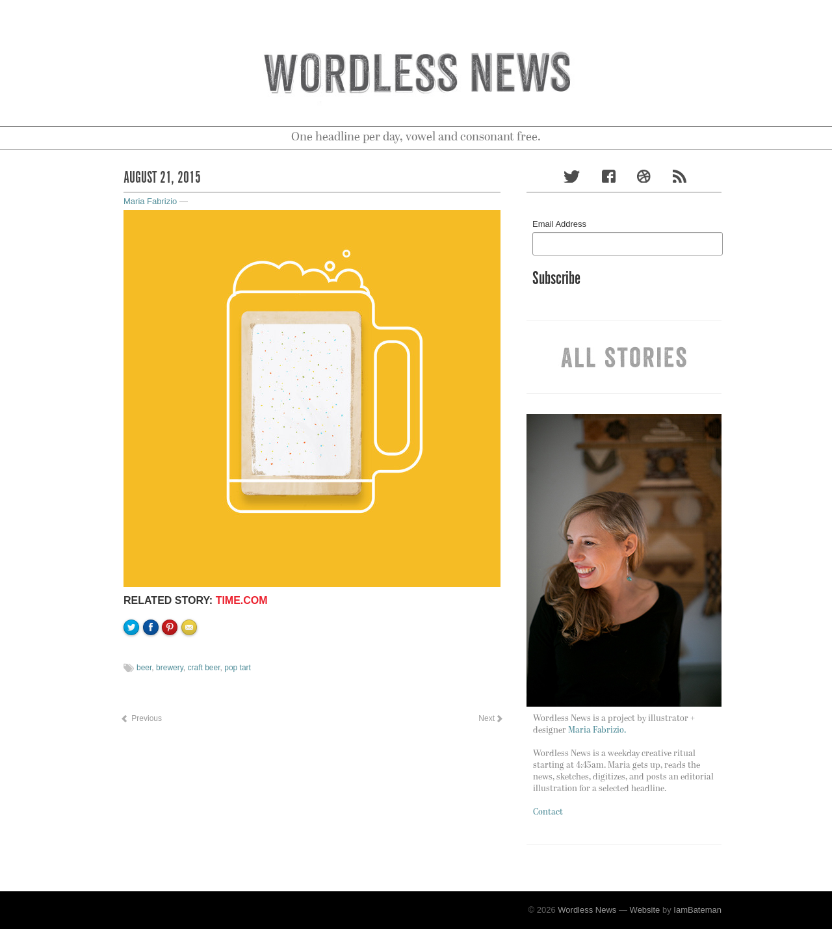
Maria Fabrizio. (597, 730)
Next (490, 718)
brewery (169, 667)
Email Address (559, 224)
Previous (141, 718)
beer (143, 667)
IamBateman (697, 910)
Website (645, 910)
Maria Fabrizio (150, 201)
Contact (548, 812)
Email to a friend (191, 671)
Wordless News (587, 910)
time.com (242, 600)
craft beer (204, 667)
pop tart (237, 667)
